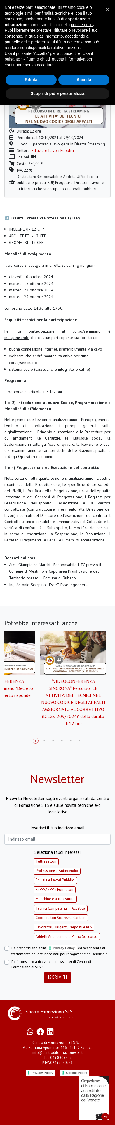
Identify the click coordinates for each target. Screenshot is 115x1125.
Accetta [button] (83, 79)
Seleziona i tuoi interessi (57, 852)
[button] (107, 9)
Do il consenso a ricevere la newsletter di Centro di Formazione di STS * (51, 964)
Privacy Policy (64, 948)
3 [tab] (53, 741)
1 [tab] (36, 741)
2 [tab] (44, 741)
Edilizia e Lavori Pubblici (53, 150)
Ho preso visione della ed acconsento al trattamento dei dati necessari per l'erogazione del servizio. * (59, 950)
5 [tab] (71, 741)
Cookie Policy (76, 1072)
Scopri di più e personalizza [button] (57, 93)
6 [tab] (79, 741)
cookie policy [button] (82, 24)
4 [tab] (62, 741)
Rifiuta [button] (31, 79)
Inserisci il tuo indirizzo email (57, 828)
